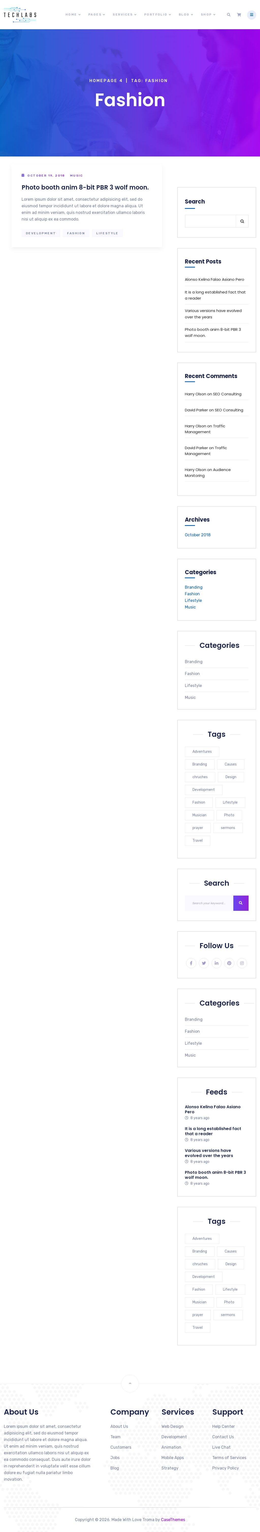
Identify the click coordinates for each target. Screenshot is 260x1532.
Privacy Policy (225, 1468)
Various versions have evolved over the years (213, 313)
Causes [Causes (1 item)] (231, 764)
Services (123, 14)
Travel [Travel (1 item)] (197, 840)
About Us (119, 1426)
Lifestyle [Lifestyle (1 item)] (230, 802)
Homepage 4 (106, 80)
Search (195, 202)
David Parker (196, 410)
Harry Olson (195, 394)
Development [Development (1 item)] (203, 790)
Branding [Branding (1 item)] (199, 764)
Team (115, 1436)
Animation (171, 1447)
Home (71, 14)
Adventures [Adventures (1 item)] (202, 751)
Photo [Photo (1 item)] (229, 815)
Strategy (169, 1468)
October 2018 (197, 535)
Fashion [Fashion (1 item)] (198, 802)
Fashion (76, 233)
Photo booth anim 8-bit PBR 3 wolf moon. (85, 187)
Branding (194, 587)
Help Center (223, 1426)
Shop (206, 14)
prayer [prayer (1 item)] (197, 828)
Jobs (115, 1457)
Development (41, 233)
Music (76, 175)
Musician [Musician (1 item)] (199, 815)
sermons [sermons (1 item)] (228, 828)
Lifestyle (107, 233)
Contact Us (223, 1436)
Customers (120, 1447)
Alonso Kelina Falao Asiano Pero (214, 279)
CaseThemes (173, 1519)
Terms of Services (229, 1457)
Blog (184, 14)
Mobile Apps (172, 1457)
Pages (95, 14)
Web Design (172, 1426)
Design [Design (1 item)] (230, 777)
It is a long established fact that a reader (215, 295)
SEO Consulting (227, 394)
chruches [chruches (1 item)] (200, 777)
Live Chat (221, 1447)
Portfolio (156, 14)
